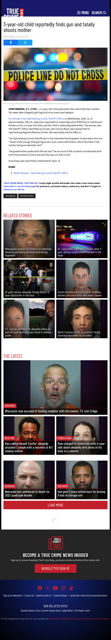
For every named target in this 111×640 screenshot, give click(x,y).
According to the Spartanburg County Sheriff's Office (36, 118)
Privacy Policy (80, 618)
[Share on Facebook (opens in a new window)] (10, 42)
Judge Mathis (67, 610)
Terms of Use (93, 618)
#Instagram (10, 195)
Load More (55, 504)
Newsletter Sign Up (56, 568)
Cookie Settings (60, 595)
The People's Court (82, 610)
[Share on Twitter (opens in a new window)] (25, 42)
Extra (38, 610)
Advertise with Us (43, 595)
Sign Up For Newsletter (12, 595)
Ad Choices (105, 618)
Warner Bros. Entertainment (61, 618)
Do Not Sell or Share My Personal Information (88, 595)
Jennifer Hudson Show (51, 610)
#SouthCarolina (26, 195)
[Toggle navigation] (83, 12)
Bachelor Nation (27, 610)
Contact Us (29, 595)
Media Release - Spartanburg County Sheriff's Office (41, 173)
